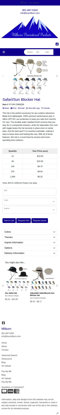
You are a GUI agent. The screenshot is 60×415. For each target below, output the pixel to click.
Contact (4, 350)
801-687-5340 (30, 10)
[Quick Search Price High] (49, 52)
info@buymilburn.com (30, 13)
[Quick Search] (29, 52)
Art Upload (6, 366)
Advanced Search (9, 355)
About (4, 346)
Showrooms (6, 359)
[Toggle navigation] (3, 52)
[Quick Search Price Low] (39, 52)
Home (4, 343)
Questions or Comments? (12, 387)
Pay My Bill (6, 371)
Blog (3, 362)
